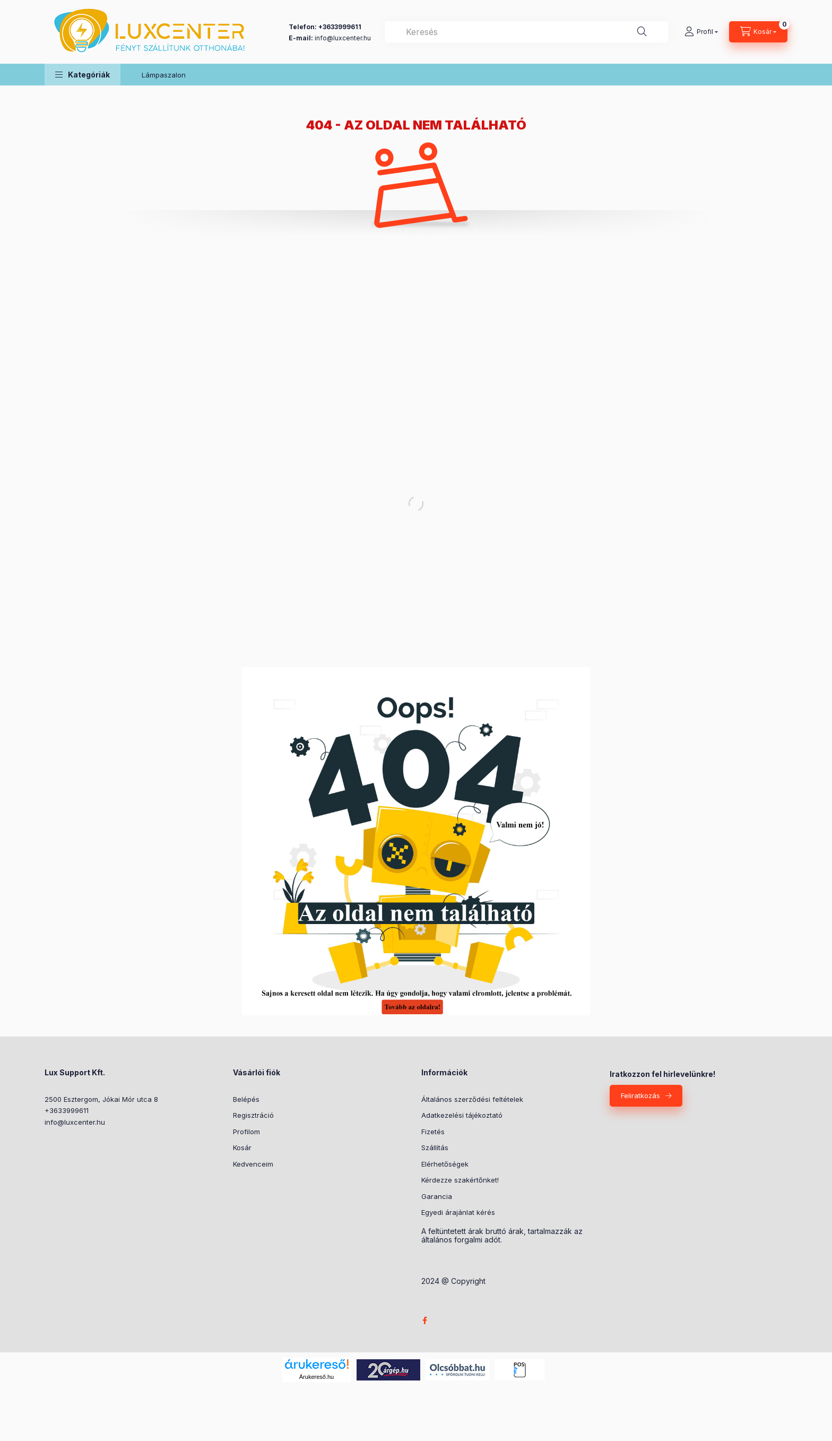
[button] (82, 74)
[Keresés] (642, 32)
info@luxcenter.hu (75, 1122)
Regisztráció (253, 1115)
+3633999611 (67, 1110)
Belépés (246, 1099)
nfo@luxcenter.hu (343, 38)
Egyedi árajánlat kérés (458, 1212)
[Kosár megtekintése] (758, 31)
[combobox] (526, 31)
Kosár (242, 1147)
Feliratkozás (640, 1095)
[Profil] (701, 31)
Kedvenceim (253, 1164)
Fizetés (433, 1131)
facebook (424, 1320)
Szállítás (434, 1147)
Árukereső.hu (316, 1377)
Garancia (436, 1196)
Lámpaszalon (164, 75)
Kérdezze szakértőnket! (460, 1180)
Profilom (246, 1131)
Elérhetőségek (445, 1164)
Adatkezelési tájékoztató (461, 1115)
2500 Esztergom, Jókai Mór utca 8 (101, 1099)
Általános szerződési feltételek (472, 1099)
